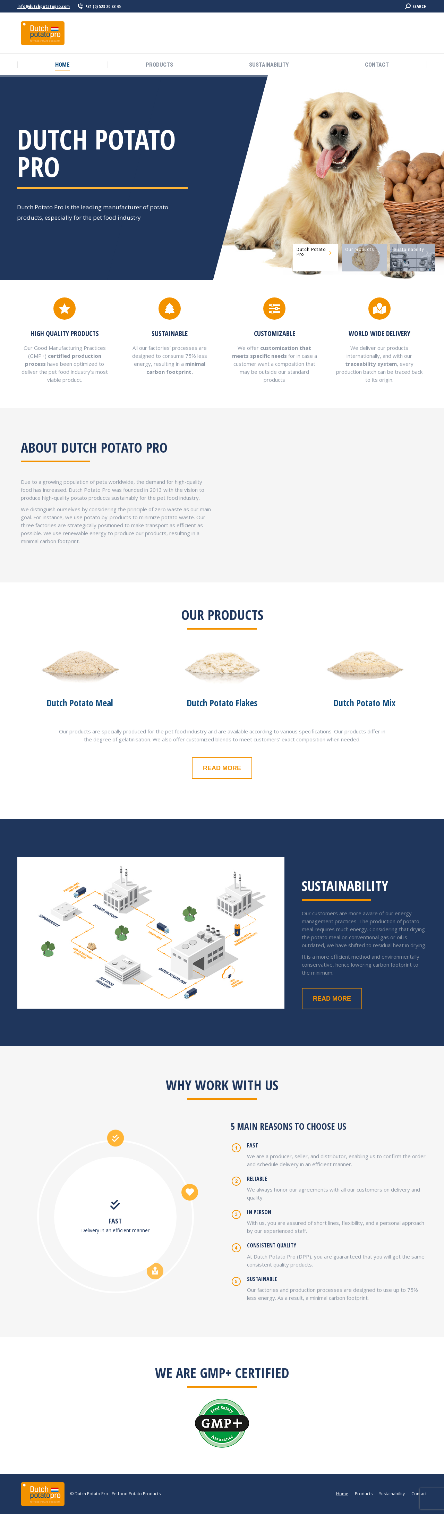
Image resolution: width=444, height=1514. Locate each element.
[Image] (80, 660)
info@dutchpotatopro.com (43, 6)
